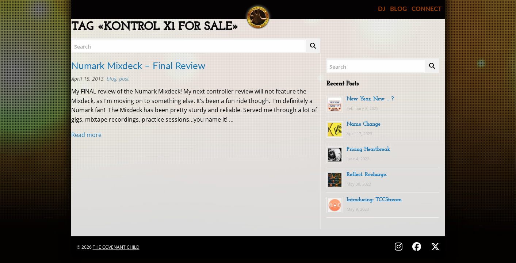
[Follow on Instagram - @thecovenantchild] (400, 246)
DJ (381, 8)
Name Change (364, 124)
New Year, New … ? (370, 99)
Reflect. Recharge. (366, 175)
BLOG (398, 8)
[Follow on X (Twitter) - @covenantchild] (434, 246)
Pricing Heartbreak (368, 149)
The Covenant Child (116, 247)
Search (82, 46)
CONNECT (427, 8)
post (124, 78)
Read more (86, 135)
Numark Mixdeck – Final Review (138, 65)
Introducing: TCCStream (374, 200)
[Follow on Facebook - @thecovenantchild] (417, 246)
